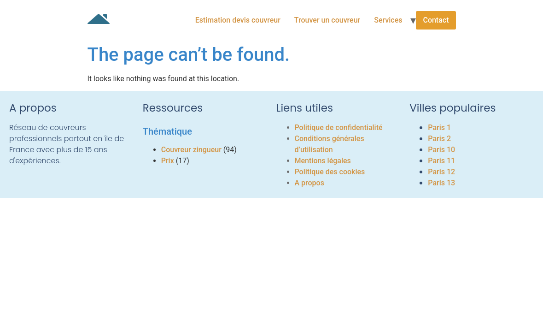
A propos (309, 182)
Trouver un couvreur (327, 20)
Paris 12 (441, 171)
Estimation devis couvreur (237, 20)
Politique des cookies (330, 171)
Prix (167, 160)
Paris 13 (441, 182)
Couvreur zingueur (191, 149)
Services (388, 20)
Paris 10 (441, 149)
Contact (436, 20)
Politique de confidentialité (339, 127)
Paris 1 (439, 127)
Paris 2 (439, 138)
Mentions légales (323, 160)
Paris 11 (441, 160)
